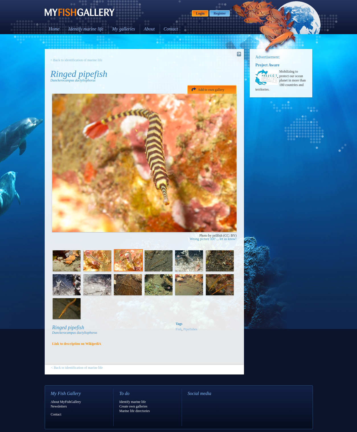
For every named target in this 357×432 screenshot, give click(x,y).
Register (220, 13)
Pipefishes (190, 329)
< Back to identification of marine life (76, 60)
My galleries (123, 28)
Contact (171, 28)
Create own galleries (133, 406)
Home (54, 28)
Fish (179, 329)
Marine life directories (134, 411)
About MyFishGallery (66, 402)
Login (200, 13)
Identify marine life (85, 28)
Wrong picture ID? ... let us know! (213, 239)
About (149, 28)
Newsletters (59, 406)
